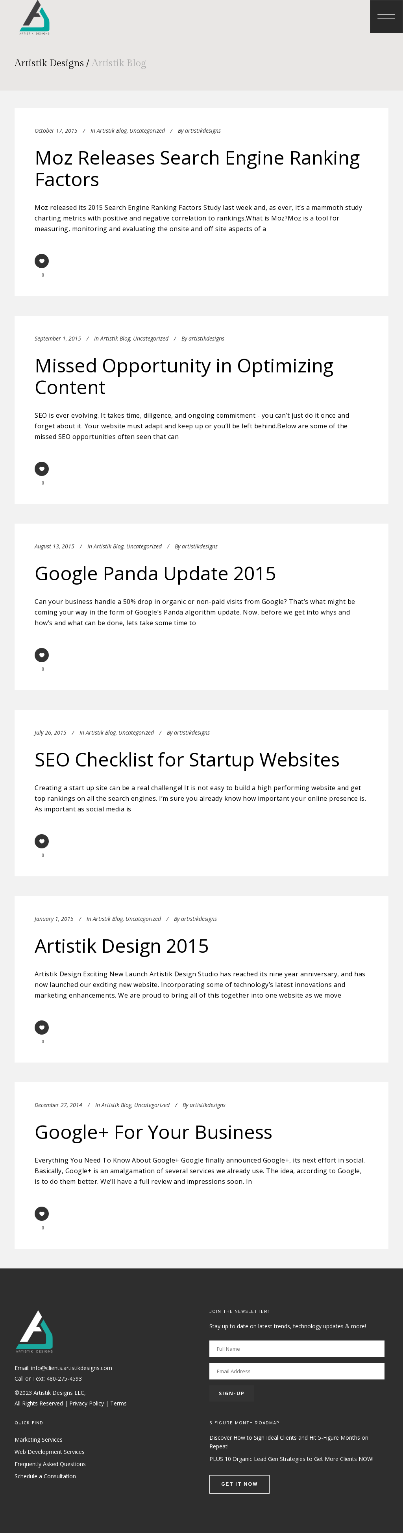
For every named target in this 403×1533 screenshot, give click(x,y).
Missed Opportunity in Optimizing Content (184, 376)
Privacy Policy (86, 1403)
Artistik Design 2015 (122, 945)
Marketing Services (39, 1439)
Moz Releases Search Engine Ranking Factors (197, 168)
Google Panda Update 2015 (155, 573)
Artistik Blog (112, 130)
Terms (118, 1403)
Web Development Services (50, 1451)
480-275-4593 (64, 1378)
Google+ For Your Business (153, 1131)
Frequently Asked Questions (50, 1464)
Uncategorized (147, 130)
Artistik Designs (49, 63)
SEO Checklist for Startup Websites (187, 759)
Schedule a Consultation (45, 1476)
